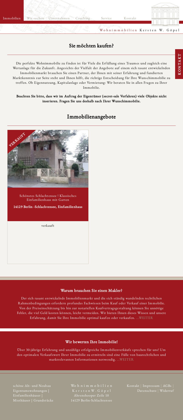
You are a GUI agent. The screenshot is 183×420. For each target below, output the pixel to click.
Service (106, 18)
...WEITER (144, 317)
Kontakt (130, 18)
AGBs (168, 385)
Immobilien (12, 18)
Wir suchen (35, 18)
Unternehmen (59, 18)
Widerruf (167, 390)
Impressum (152, 385)
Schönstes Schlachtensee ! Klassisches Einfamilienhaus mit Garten (48, 197)
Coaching (83, 18)
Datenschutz (147, 390)
